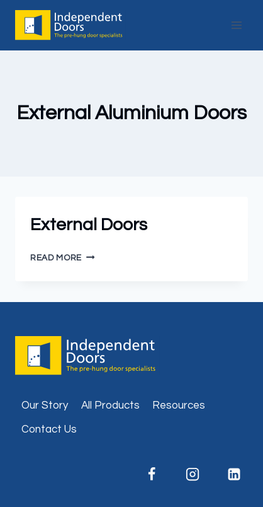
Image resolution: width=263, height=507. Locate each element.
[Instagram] (192, 474)
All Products (110, 405)
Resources (178, 405)
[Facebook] (151, 474)
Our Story (44, 405)
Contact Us (49, 429)
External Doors (88, 225)
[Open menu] (236, 25)
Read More (62, 258)
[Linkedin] (234, 474)
